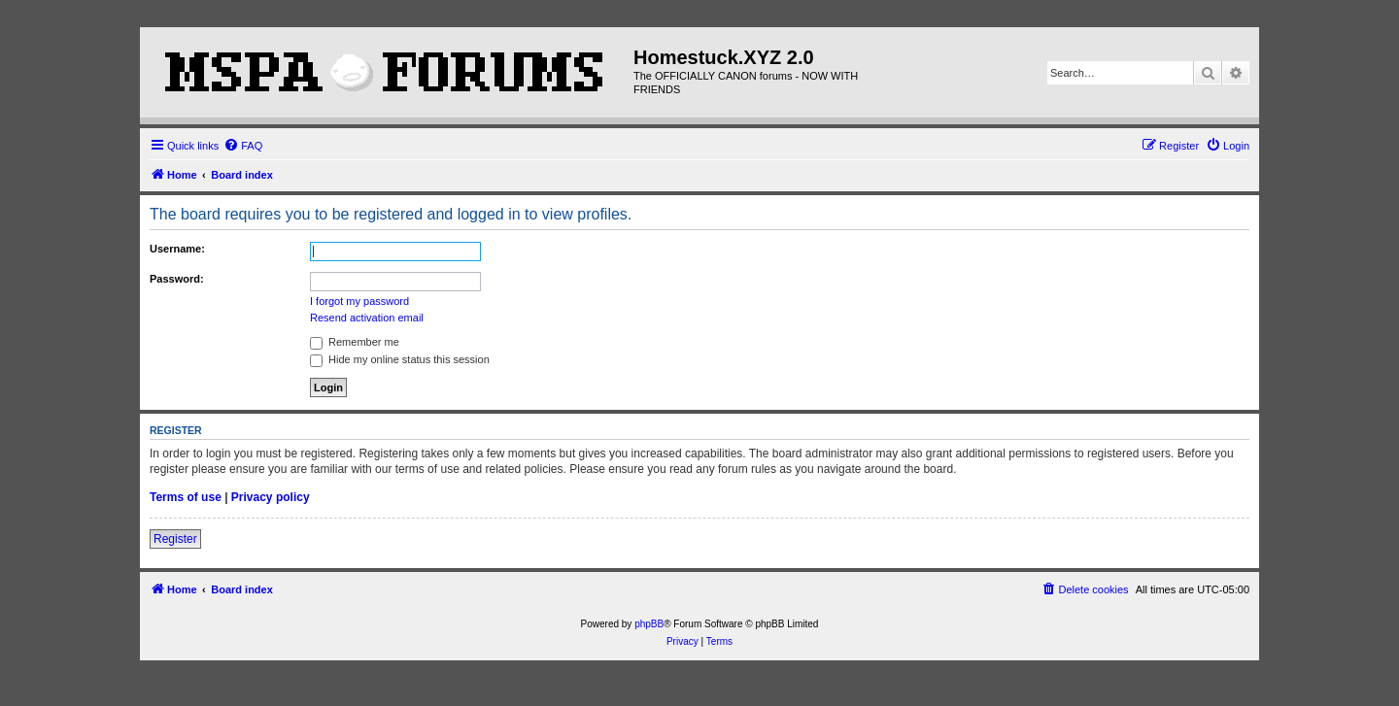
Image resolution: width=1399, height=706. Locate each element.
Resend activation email (367, 317)
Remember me (354, 342)
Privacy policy (270, 497)
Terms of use (186, 497)
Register (175, 539)
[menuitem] (242, 145)
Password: (177, 279)
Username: (177, 248)
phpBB (649, 624)
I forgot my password (359, 301)
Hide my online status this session (400, 359)
